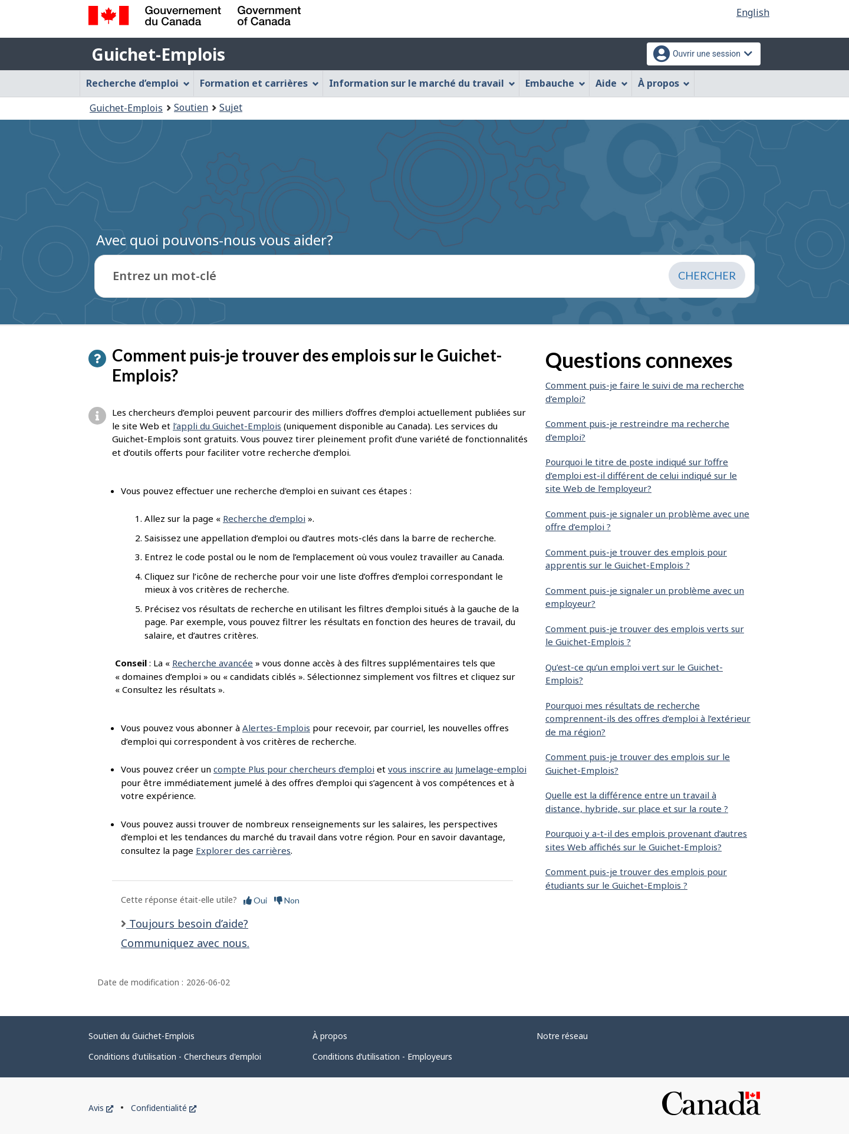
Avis (100, 1107)
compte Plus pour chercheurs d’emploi (293, 769)
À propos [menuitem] (664, 83)
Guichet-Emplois (158, 54)
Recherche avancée (212, 663)
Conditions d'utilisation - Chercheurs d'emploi (174, 1056)
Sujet (230, 107)
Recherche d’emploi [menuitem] (138, 83)
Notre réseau (562, 1035)
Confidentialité (163, 1107)
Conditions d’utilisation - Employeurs (382, 1056)
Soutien (191, 107)
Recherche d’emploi (264, 518)
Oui (255, 900)
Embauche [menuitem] (555, 83)
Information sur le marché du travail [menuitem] (422, 83)
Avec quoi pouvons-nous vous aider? (214, 240)
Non (287, 900)
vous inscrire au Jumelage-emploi (457, 769)
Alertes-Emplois (276, 728)
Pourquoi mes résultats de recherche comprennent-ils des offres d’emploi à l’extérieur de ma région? (648, 718)
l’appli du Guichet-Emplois (227, 426)
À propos (329, 1035)
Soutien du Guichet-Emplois (141, 1035)
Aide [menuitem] (611, 83)
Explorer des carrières (243, 850)
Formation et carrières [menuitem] (259, 83)
